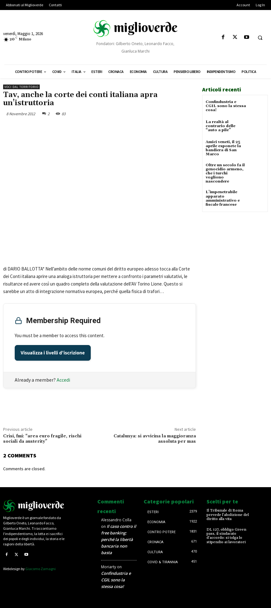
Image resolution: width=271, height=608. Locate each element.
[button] (260, 37)
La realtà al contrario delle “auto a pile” (220, 126)
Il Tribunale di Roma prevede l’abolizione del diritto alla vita (228, 514)
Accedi (63, 380)
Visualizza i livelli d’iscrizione (53, 353)
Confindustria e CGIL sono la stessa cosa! (226, 106)
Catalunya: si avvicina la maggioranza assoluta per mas (155, 438)
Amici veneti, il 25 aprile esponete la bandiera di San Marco (223, 148)
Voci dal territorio (21, 87)
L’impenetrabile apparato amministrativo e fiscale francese (223, 198)
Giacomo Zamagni (40, 568)
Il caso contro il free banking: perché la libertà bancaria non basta (118, 539)
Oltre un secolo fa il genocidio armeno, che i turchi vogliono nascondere (225, 173)
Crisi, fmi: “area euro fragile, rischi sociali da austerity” (42, 438)
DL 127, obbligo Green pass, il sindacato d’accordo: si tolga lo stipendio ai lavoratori (226, 535)
